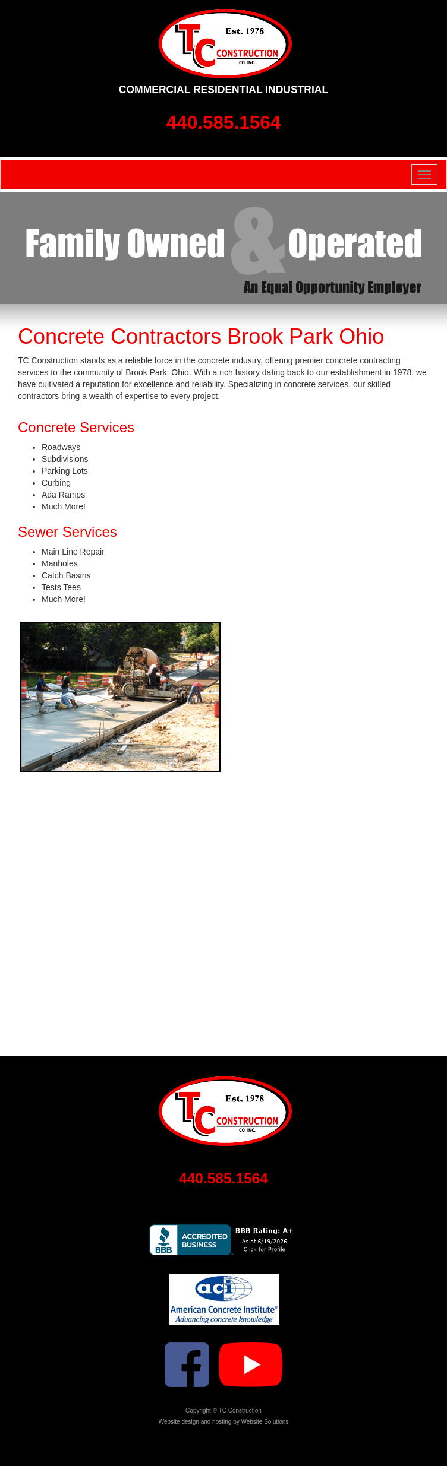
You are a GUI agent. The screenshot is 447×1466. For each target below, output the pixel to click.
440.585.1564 (223, 122)
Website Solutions (264, 1421)
